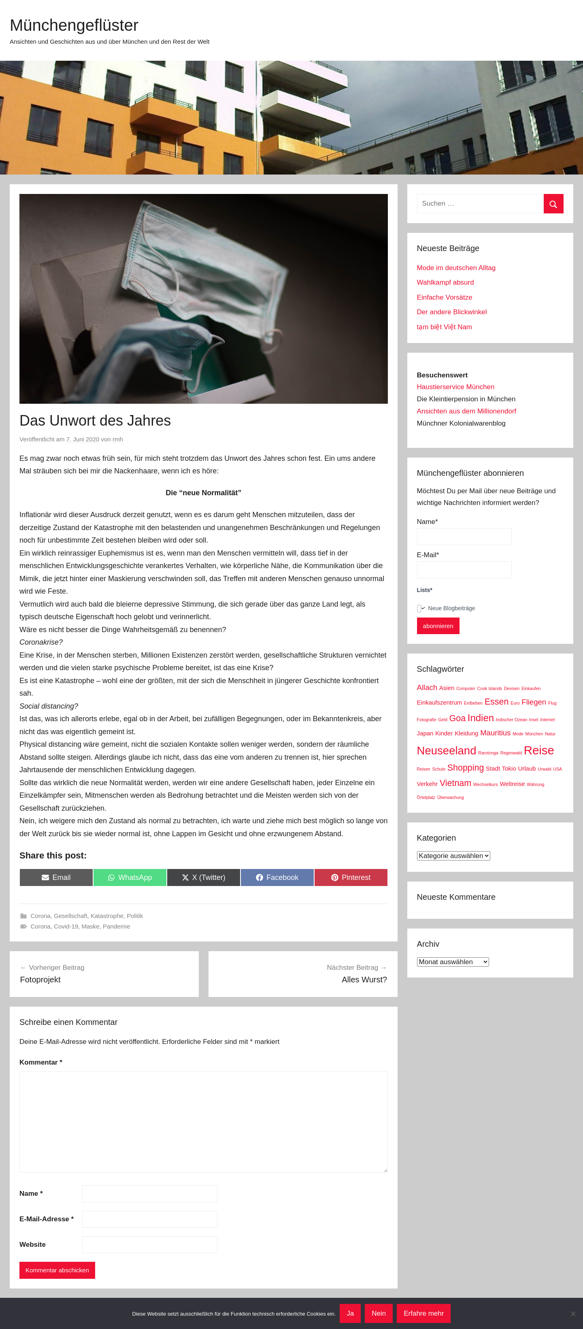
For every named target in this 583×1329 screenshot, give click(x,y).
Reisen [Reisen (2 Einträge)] (423, 769)
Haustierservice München (456, 387)
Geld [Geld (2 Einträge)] (442, 719)
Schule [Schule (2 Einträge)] (439, 769)
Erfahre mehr (424, 1313)
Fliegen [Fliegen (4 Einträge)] (533, 702)
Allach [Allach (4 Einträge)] (427, 687)
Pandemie (116, 926)
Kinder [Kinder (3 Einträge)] (444, 733)
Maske (90, 926)
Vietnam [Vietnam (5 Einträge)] (455, 783)
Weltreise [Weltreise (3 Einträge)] (512, 783)
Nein (379, 1313)
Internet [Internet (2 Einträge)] (547, 719)
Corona (41, 915)
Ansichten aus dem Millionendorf (467, 411)
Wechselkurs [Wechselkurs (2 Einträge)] (485, 784)
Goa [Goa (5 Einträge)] (457, 718)
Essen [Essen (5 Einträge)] (497, 702)
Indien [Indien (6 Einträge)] (481, 717)
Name (31, 1193)
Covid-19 (66, 926)
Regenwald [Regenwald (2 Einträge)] (511, 752)
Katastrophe (107, 915)
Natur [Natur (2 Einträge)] (550, 733)
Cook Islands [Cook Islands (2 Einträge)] (489, 688)
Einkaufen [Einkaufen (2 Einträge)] (530, 688)
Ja (350, 1313)
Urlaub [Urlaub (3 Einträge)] (527, 768)
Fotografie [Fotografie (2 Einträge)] (426, 719)
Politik (135, 915)
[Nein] (573, 1314)
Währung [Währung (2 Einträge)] (535, 784)
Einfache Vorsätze (444, 297)
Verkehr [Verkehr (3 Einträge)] (427, 783)
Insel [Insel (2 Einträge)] (533, 719)
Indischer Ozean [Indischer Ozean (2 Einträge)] (512, 719)
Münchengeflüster (74, 25)
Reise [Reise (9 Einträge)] (539, 750)
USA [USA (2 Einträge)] (557, 769)
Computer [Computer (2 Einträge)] (465, 688)
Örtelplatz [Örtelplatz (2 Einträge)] (426, 797)
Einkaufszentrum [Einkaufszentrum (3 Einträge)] (439, 702)
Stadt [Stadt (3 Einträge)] (493, 768)
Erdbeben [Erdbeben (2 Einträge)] (473, 703)
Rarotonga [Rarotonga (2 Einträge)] (488, 752)
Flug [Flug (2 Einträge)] (552, 703)
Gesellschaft (70, 915)
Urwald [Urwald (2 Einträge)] (544, 769)
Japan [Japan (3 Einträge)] (425, 733)
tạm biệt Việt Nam (444, 327)
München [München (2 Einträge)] (534, 733)
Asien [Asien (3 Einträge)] (446, 687)
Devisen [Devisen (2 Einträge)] (512, 688)
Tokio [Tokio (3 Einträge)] (509, 768)
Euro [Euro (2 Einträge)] (515, 703)
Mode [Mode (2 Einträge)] (518, 733)
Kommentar (40, 1062)
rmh (118, 439)
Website (32, 1244)
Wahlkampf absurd (445, 282)
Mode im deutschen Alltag (456, 268)
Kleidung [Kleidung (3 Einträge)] (466, 733)
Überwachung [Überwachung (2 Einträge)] (450, 797)
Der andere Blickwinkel (452, 312)
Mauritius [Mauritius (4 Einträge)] (495, 732)
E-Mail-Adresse (46, 1219)
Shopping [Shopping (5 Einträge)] (465, 768)
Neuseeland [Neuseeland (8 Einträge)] (447, 750)
